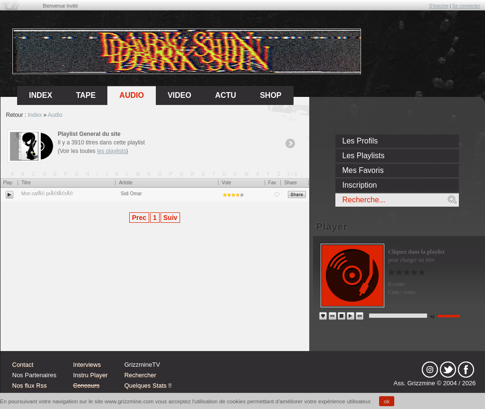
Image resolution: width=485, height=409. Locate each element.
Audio (131, 95)
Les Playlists (363, 156)
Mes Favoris (363, 170)
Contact (23, 364)
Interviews (87, 364)
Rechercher (140, 375)
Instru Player (90, 375)
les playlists (111, 151)
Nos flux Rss (29, 385)
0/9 (292, 174)
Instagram (430, 369)
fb (466, 369)
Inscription (359, 185)
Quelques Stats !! (148, 385)
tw (448, 369)
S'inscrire (438, 6)
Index (35, 115)
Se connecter (466, 6)
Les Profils (360, 141)
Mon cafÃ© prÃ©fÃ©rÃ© (47, 193)
